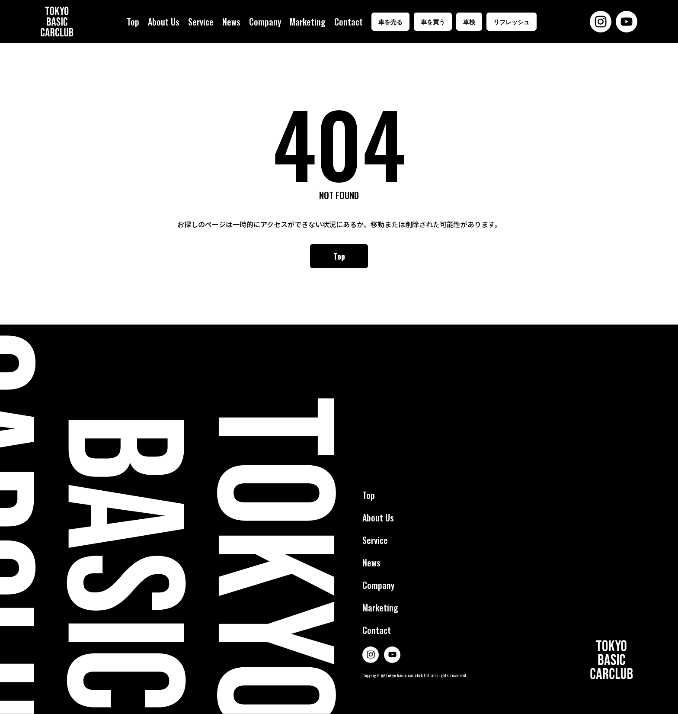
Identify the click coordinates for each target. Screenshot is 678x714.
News (231, 21)
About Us (163, 21)
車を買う (433, 21)
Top (133, 21)
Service (201, 21)
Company (265, 21)
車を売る (390, 21)
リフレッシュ (511, 21)
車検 (469, 21)
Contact (348, 21)
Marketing (308, 21)
